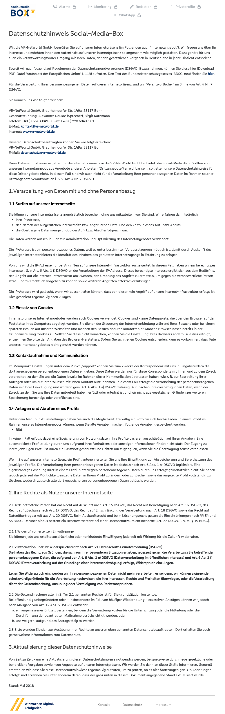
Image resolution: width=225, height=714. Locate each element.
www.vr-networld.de (38, 132)
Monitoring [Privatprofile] (99, 7)
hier (211, 74)
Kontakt (104, 705)
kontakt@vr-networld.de (39, 126)
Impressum (163, 705)
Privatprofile (182, 7)
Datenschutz (132, 705)
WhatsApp (124, 15)
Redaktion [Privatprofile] (140, 7)
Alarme (61, 7)
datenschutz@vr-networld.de (43, 153)
